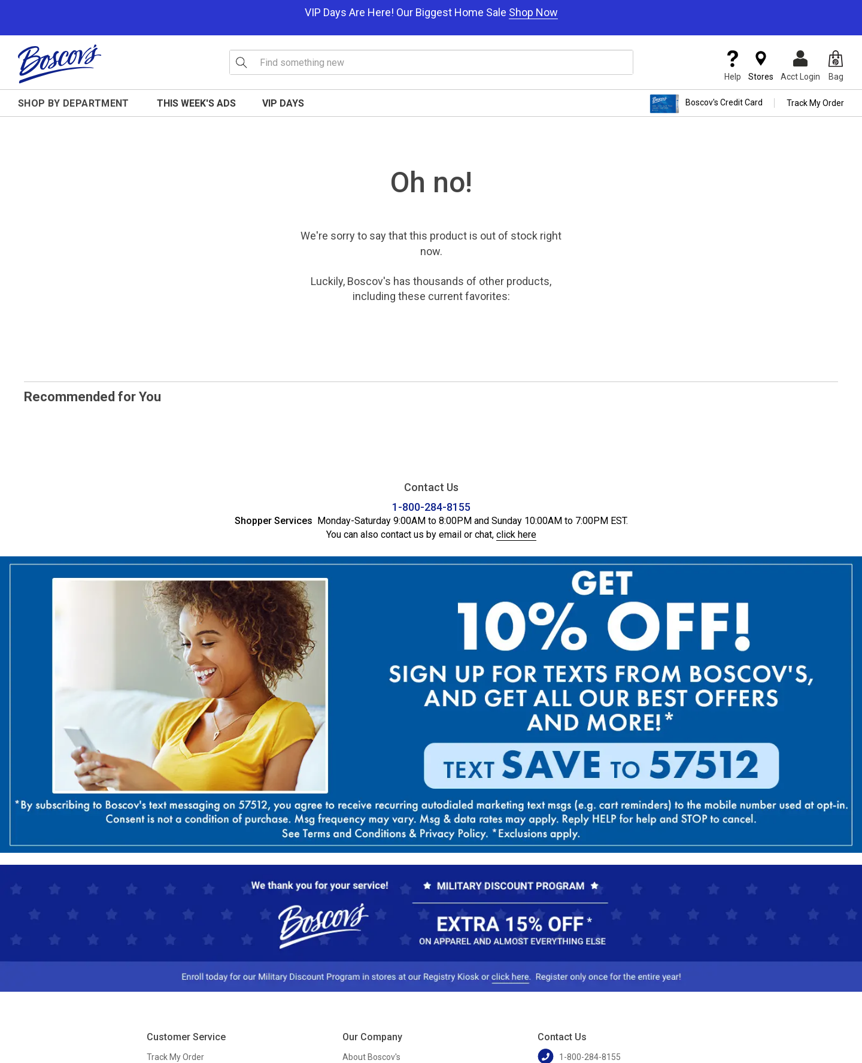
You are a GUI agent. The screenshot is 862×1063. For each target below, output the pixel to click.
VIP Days (283, 103)
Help (732, 65)
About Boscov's (371, 1057)
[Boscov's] (60, 63)
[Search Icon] (241, 62)
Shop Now (533, 12)
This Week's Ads (196, 103)
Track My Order (815, 103)
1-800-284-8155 (431, 507)
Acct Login (800, 65)
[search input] (431, 62)
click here (516, 534)
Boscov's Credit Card (706, 103)
